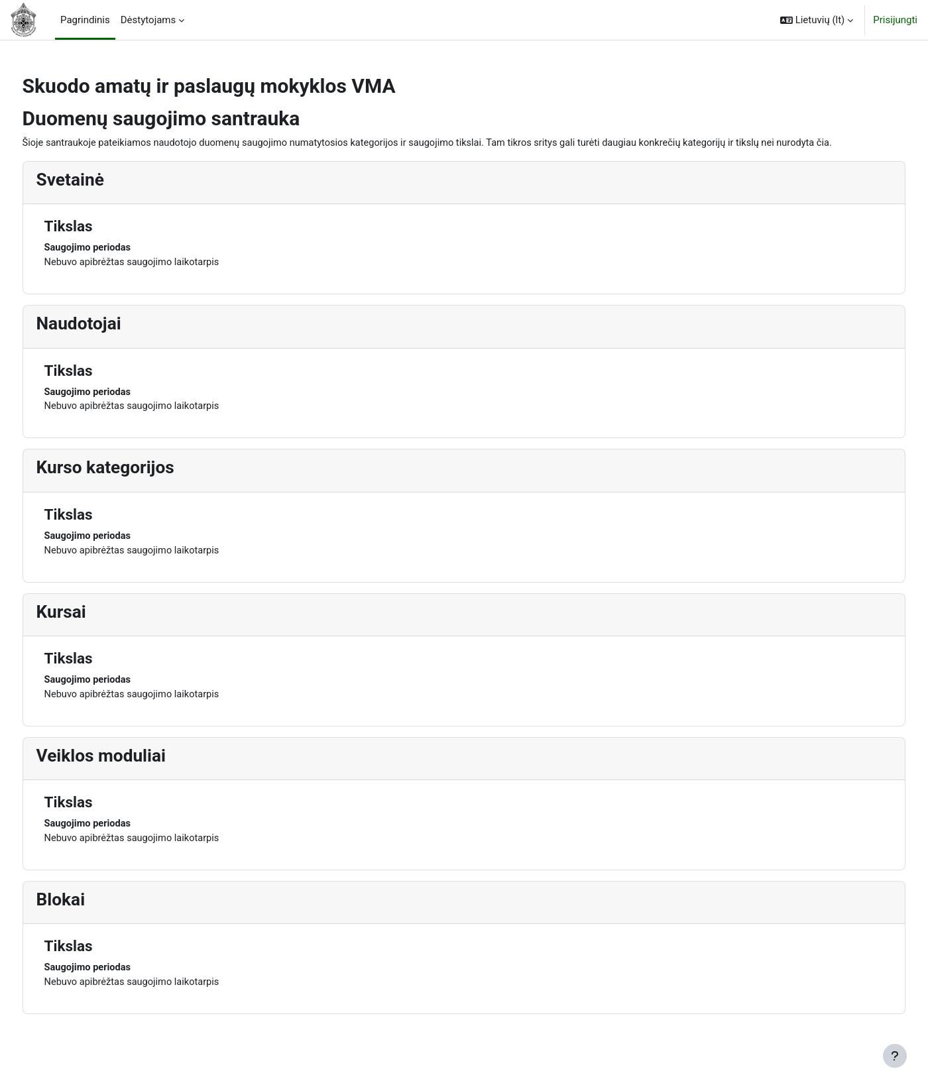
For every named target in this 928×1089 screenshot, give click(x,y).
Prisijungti (895, 20)
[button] (817, 20)
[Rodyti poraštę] (895, 1056)
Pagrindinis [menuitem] (85, 20)
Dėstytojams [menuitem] (148, 20)
